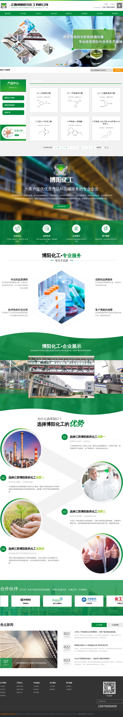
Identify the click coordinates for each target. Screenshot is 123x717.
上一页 (57, 147)
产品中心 (38, 13)
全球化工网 (42, 714)
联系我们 (115, 13)
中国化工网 (35, 714)
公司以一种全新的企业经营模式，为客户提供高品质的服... (95, 632)
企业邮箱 (68, 689)
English (113, 4)
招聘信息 (52, 689)
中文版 (106, 4)
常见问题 (36, 692)
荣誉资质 (3, 692)
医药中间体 (20, 686)
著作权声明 (59, 714)
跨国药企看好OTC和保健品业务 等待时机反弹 (91, 645)
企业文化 (3, 689)
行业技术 (36, 689)
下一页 (65, 147)
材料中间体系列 (9, 105)
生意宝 (48, 714)
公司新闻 (99, 625)
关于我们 (23, 13)
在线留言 (84, 13)
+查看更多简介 (61, 206)
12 (93, 147)
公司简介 (3, 686)
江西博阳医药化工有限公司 (20, 195)
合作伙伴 (54, 13)
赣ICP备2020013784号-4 (70, 714)
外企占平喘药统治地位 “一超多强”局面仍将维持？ (92, 658)
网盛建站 (53, 714)
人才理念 (52, 686)
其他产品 (7, 112)
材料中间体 (20, 689)
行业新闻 (115, 625)
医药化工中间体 (9, 98)
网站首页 (8, 13)
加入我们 (100, 13)
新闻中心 (69, 13)
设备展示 (3, 695)
